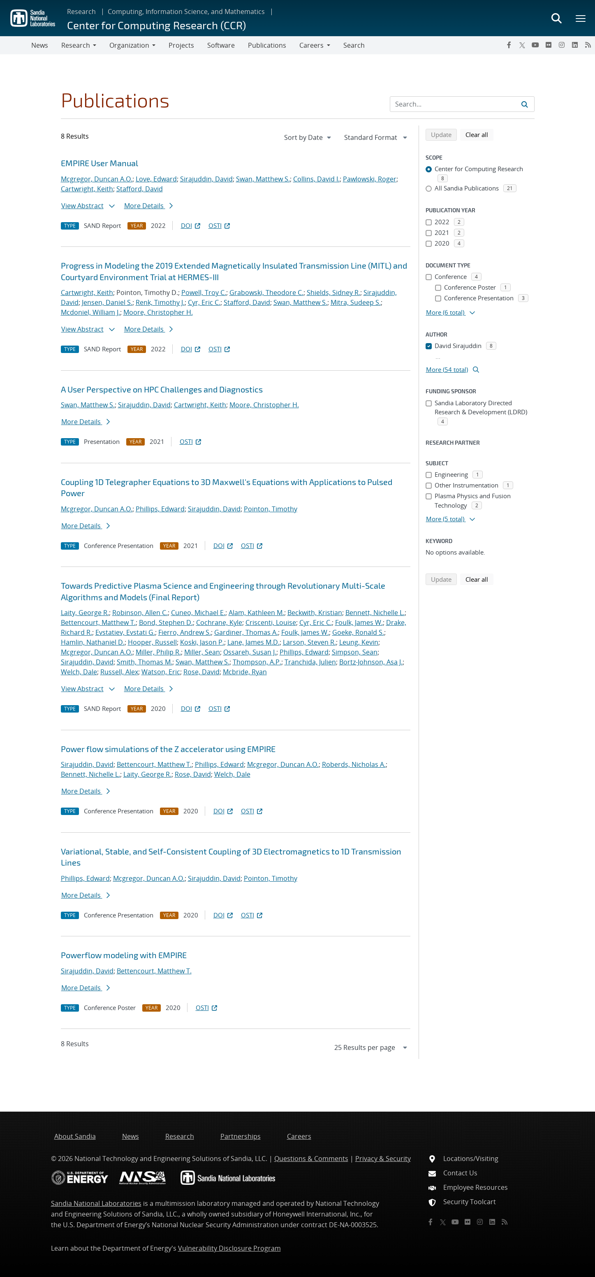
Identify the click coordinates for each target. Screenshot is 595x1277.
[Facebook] (509, 45)
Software (221, 45)
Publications (267, 45)
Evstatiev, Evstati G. (125, 632)
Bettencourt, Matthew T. (98, 622)
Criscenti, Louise (270, 622)
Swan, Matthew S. (263, 178)
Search (354, 45)
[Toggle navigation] (16, 45)
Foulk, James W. (359, 622)
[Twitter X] (522, 45)
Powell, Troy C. (203, 292)
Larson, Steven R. (309, 642)
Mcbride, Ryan (245, 671)
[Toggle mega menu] (581, 18)
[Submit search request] (525, 104)
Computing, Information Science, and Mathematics (186, 11)
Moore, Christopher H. (158, 312)
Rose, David (201, 671)
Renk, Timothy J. (160, 302)
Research (81, 11)
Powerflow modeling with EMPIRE (124, 955)
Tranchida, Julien (310, 661)
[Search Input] (462, 104)
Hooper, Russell (152, 642)
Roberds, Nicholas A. (354, 764)
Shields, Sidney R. (333, 292)
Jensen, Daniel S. (107, 302)
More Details (148, 205)
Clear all (479, 134)
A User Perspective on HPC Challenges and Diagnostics (162, 389)
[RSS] (588, 45)
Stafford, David (139, 188)
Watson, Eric (160, 671)
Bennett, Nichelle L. (375, 612)
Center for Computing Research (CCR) (156, 25)
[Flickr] (548, 45)
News (39, 45)
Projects (181, 45)
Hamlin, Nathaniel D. (93, 642)
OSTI (220, 225)
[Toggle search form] (556, 18)
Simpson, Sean (354, 652)
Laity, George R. (85, 612)
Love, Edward (156, 178)
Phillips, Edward (160, 508)
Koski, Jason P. (202, 642)
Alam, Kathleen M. (256, 612)
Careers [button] (311, 45)
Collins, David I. (316, 178)
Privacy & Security (383, 1158)
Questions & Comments (311, 1158)
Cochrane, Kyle (219, 622)
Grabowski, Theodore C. (266, 292)
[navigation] (308, 137)
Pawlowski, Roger (369, 178)
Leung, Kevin (358, 642)
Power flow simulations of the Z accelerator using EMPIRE (168, 749)
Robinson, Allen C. (140, 612)
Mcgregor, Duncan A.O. (96, 178)
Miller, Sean (202, 652)
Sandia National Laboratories (96, 1203)
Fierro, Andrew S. (184, 632)
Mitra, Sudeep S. (356, 302)
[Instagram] (562, 45)
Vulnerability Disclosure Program (229, 1248)
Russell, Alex (119, 671)
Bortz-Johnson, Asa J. (371, 661)
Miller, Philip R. (158, 652)
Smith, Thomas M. (144, 661)
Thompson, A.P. (257, 661)
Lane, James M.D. (253, 642)
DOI (191, 225)
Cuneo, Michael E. (198, 612)
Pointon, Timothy (270, 508)
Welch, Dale (79, 671)
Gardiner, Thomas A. (246, 632)
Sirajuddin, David (206, 178)
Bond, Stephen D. (166, 622)
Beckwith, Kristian (314, 612)
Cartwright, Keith (87, 188)
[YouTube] (535, 45)
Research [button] (75, 45)
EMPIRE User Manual (99, 163)
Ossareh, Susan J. (249, 652)
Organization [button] (129, 45)
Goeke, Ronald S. (358, 632)
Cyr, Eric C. (204, 302)
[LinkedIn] (575, 45)
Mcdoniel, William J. (90, 312)
